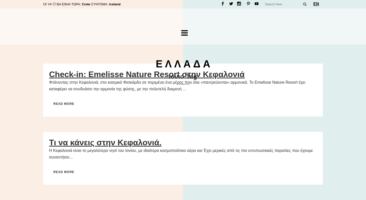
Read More (63, 104)
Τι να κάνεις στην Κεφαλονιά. (105, 142)
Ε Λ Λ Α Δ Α (183, 63)
